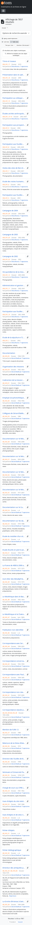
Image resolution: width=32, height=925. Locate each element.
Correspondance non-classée (13, 692)
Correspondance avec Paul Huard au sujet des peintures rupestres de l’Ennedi (13, 674)
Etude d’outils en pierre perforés (13, 550)
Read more (12, 896)
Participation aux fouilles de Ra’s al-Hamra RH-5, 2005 (13, 144)
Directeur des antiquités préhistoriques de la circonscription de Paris (13, 868)
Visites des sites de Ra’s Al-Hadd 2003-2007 (13, 168)
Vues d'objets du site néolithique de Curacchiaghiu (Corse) (13, 801)
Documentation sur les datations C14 (13, 521)
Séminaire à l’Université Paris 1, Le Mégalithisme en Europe (13, 772)
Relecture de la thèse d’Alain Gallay (13, 743)
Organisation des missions (13, 367)
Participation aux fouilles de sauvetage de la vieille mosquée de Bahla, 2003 (13, 195)
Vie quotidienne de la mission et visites (13, 272)
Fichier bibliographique (11, 850)
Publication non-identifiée (12, 630)
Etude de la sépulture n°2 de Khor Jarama (13, 337)
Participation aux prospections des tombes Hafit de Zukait (13, 125)
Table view (14, 42)
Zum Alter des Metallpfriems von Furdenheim (13, 579)
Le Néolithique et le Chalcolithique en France (13, 614)
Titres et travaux (9, 61)
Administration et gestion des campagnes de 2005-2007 (13, 285)
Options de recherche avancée (14, 33)
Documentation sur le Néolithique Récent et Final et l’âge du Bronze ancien (13, 472)
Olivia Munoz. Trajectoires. (19, 66)
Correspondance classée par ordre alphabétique (13, 710)
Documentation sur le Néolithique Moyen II (13, 490)
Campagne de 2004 (10, 211)
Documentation (8, 353)
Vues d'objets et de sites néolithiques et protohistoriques (13, 815)
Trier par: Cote (9, 45)
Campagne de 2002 (10, 256)
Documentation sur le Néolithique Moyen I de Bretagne (13, 439)
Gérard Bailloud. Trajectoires (20, 358)
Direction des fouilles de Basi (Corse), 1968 (13, 759)
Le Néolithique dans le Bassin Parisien (13, 597)
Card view (5, 42)
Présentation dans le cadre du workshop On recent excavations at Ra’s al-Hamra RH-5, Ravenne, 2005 (13, 75)
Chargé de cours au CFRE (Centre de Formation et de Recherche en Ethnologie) (13, 788)
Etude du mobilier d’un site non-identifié (13, 536)
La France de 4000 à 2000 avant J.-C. (13, 565)
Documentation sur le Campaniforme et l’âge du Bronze (13, 507)
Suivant (20, 922)
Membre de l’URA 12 (10, 730)
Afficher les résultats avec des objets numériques (16, 54)
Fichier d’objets (8, 830)
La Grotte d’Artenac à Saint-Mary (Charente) (13, 901)
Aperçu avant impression (9, 38)
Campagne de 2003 (10, 234)
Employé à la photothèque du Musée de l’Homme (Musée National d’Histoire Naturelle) (13, 398)
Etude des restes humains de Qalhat (13, 181)
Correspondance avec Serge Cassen (13, 643)
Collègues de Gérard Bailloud (13, 413)
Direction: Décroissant (23, 45)
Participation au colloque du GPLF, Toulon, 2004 (13, 98)
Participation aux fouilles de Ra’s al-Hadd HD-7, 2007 (13, 311)
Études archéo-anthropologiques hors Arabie (13, 114)
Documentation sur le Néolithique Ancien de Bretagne (13, 456)
